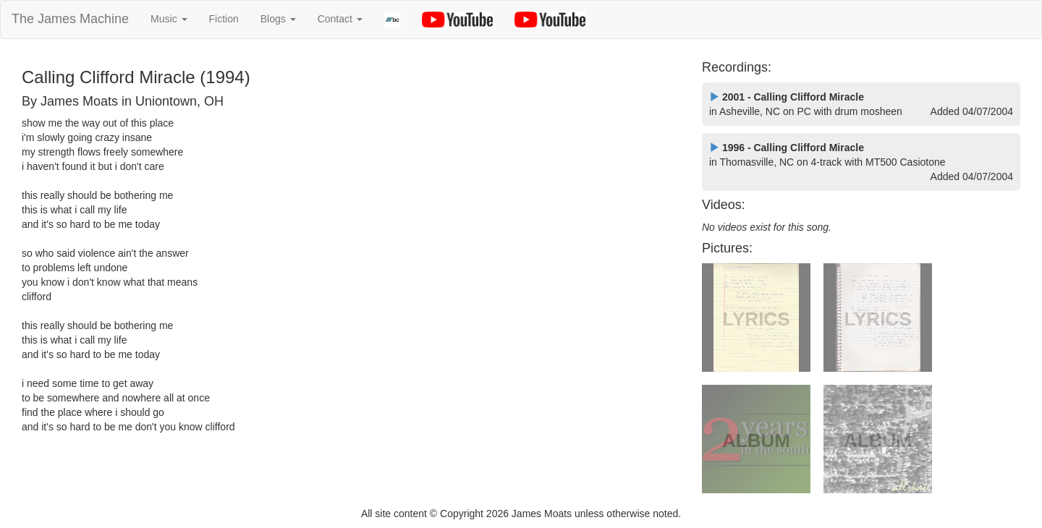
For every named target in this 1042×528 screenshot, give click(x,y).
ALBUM (756, 440)
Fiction (224, 19)
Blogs (278, 19)
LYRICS (756, 319)
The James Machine (70, 19)
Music (169, 19)
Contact (340, 19)
